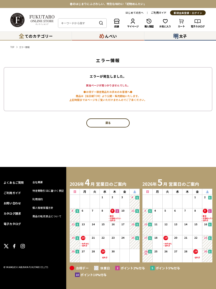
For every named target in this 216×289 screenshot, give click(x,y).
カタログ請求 (12, 213)
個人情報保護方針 (43, 208)
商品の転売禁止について (46, 216)
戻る (108, 123)
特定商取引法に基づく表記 (48, 190)
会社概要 (37, 182)
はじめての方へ (135, 13)
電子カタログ (12, 224)
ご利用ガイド (159, 13)
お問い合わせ (12, 203)
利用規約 (37, 199)
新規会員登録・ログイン (188, 13)
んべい (108, 36)
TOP (12, 47)
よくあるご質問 (14, 182)
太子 (180, 36)
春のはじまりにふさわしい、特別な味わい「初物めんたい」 (108, 4)
